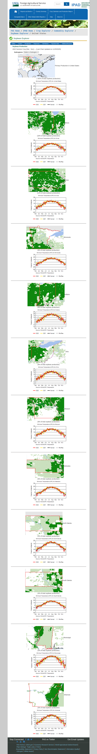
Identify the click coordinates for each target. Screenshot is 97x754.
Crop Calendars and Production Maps (61, 11)
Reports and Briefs (26, 11)
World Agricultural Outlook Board (66, 745)
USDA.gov (29, 745)
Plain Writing (21, 747)
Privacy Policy (38, 749)
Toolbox (13, 43)
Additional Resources (67, 43)
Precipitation (28, 43)
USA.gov (20, 751)
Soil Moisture (45, 43)
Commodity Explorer (64, 31)
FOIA (38, 747)
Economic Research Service (44, 745)
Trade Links (31, 747)
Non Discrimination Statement (55, 749)
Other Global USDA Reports (36, 17)
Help (51, 17)
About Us (60, 17)
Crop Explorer (43, 31)
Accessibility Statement (24, 749)
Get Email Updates (76, 739)
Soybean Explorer (20, 33)
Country (20, 43)
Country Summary (41, 11)
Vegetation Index (55, 43)
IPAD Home (28, 31)
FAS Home (15, 31)
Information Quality (72, 749)
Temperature (36, 43)
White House (28, 751)
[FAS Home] (24, 3)
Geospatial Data (19, 17)
